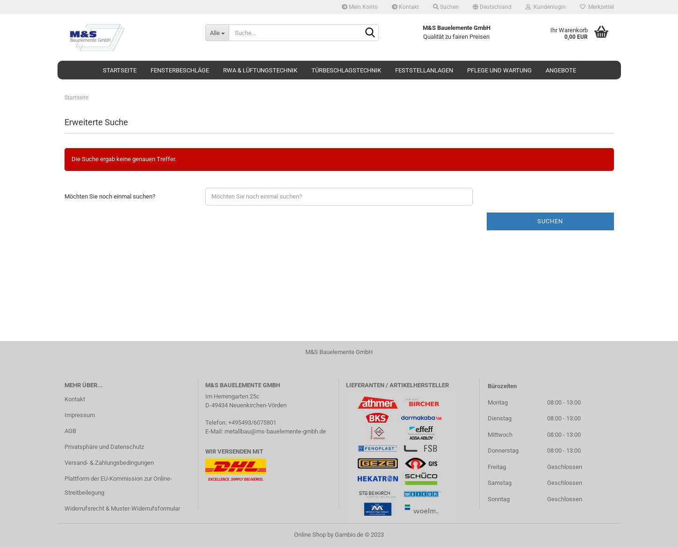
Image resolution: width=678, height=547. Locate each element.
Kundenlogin (546, 7)
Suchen (446, 7)
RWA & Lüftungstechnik (260, 70)
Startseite (120, 70)
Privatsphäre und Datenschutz (104, 446)
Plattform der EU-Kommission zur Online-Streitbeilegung (118, 485)
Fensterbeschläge (180, 70)
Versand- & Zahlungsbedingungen (109, 462)
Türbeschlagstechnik (346, 70)
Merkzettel (597, 7)
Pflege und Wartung (499, 70)
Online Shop (310, 534)
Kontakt (405, 7)
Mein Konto (360, 7)
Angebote (561, 70)
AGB (70, 430)
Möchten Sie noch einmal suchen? (110, 196)
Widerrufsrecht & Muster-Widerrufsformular (122, 508)
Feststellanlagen (424, 70)
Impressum (80, 415)
